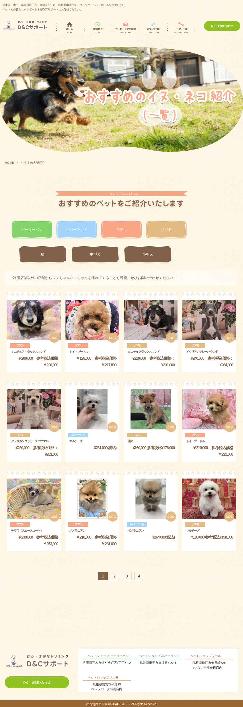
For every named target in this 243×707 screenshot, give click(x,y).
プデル (121, 230)
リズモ (166, 230)
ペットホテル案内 (94, 627)
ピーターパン (31, 230)
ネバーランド (76, 230)
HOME (9, 162)
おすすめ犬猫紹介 (149, 620)
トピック (136, 627)
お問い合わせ (154, 627)
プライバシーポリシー (181, 627)
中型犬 (95, 254)
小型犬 (147, 254)
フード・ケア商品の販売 (180, 620)
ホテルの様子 (118, 627)
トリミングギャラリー (65, 627)
